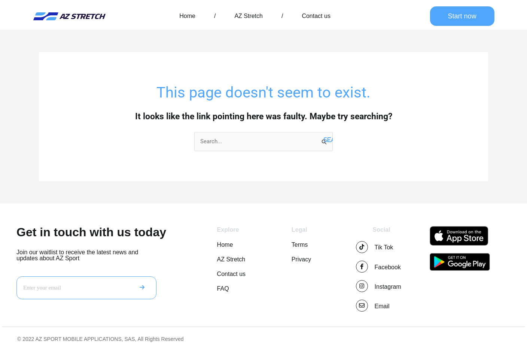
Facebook (388, 267)
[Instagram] (362, 286)
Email (382, 306)
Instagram (388, 287)
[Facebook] (362, 267)
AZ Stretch (248, 16)
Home (187, 16)
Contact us (316, 16)
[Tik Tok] (362, 247)
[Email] (362, 306)
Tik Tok (384, 247)
